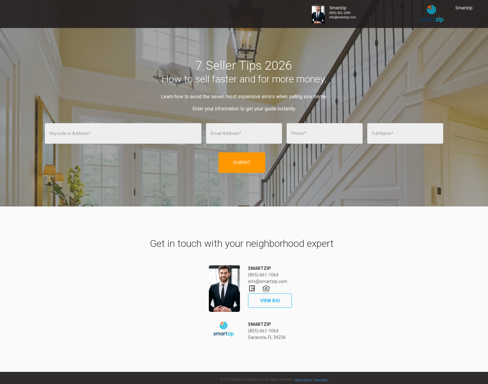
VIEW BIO (270, 300)
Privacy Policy (321, 379)
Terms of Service (303, 379)
